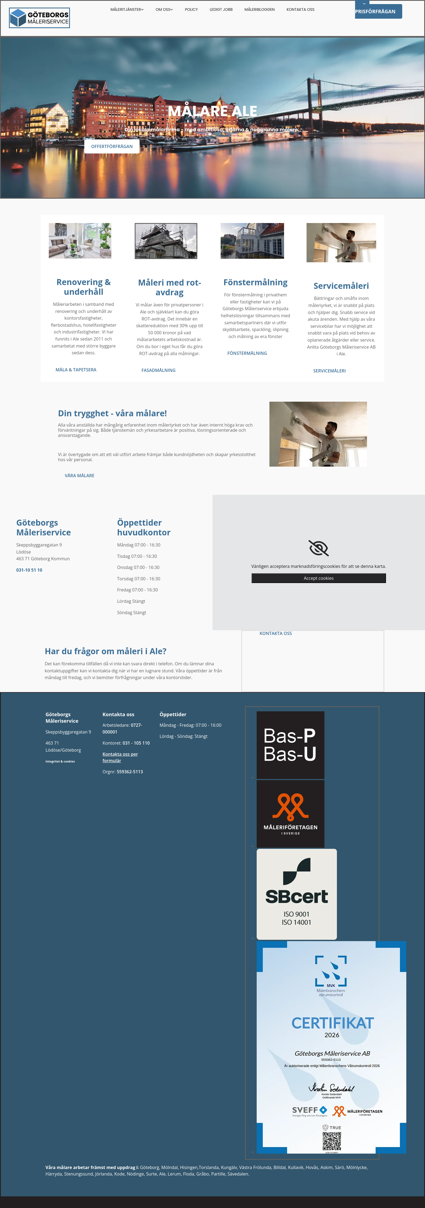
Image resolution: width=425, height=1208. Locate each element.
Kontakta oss (300, 9)
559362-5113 (130, 772)
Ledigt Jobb (221, 9)
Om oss (163, 9)
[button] (111, 146)
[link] (318, 548)
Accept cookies (319, 578)
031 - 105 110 (136, 743)
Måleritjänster (126, 9)
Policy (191, 9)
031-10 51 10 (29, 570)
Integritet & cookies (60, 761)
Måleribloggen (259, 9)
